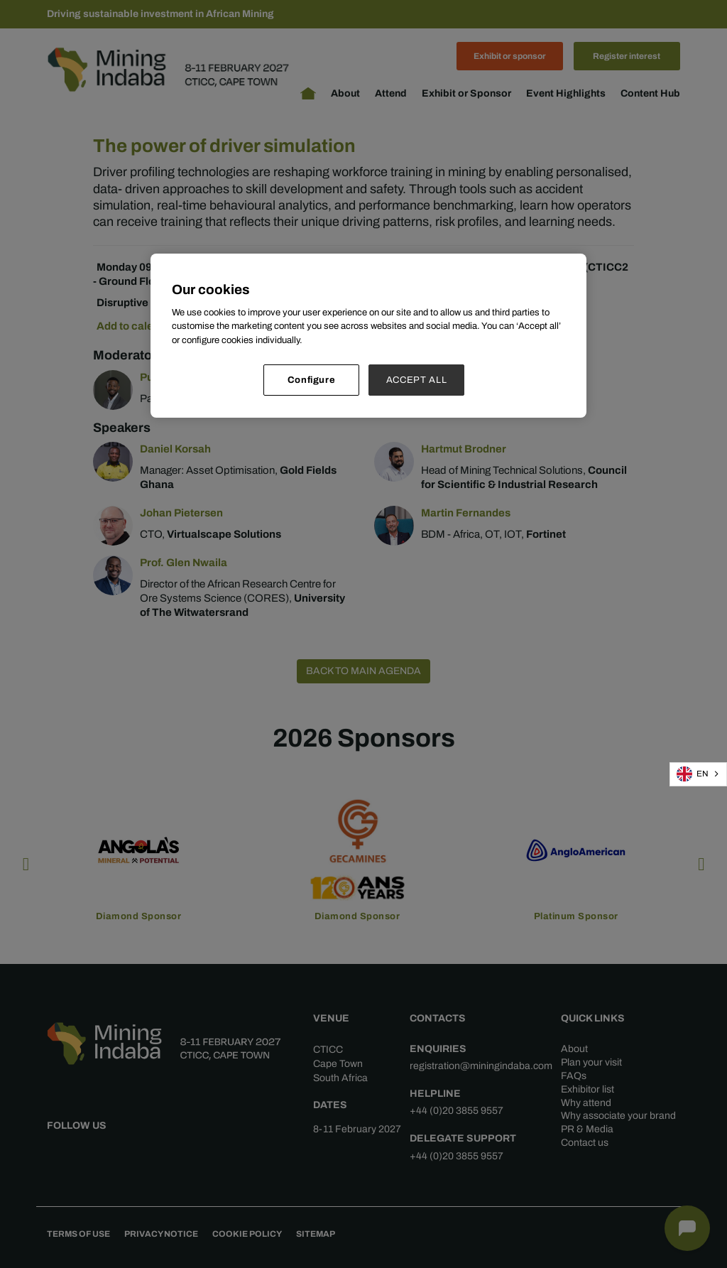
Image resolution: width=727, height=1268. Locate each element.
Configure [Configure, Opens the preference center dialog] (312, 379)
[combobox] (698, 774)
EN (693, 774)
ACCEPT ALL (416, 379)
